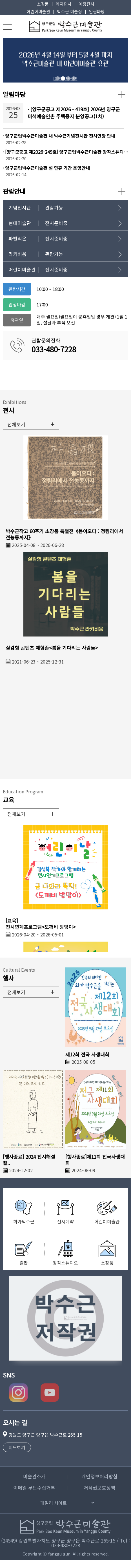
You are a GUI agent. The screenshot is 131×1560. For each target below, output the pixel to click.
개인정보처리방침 (99, 1476)
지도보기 (16, 1447)
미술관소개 (34, 1476)
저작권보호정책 (99, 1487)
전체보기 (31, 424)
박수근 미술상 (69, 11)
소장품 (43, 4)
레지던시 (64, 4)
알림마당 (97, 11)
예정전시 (86, 4)
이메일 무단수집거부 (34, 1487)
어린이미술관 (38, 11)
